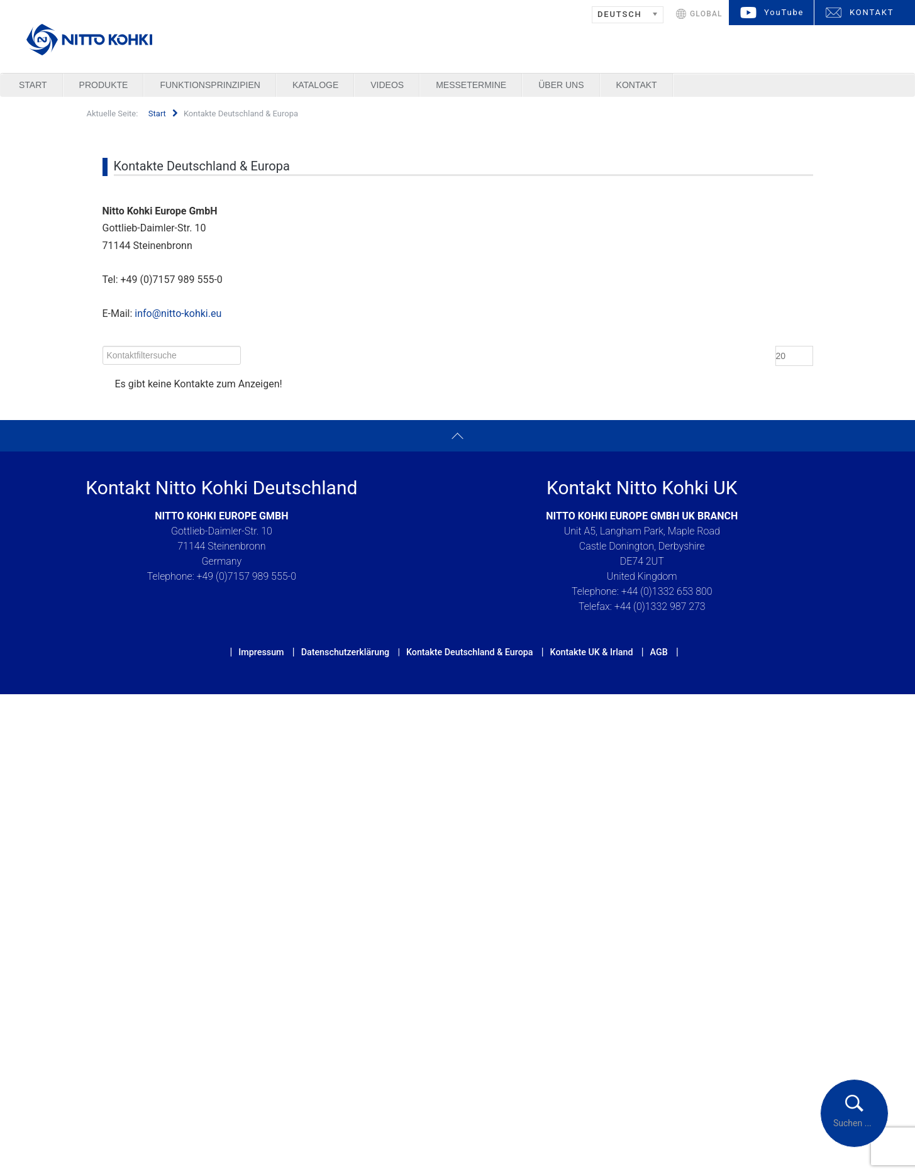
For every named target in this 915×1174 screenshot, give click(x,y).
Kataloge (315, 85)
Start (33, 85)
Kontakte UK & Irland (591, 652)
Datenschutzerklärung (345, 652)
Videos (387, 85)
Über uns (561, 85)
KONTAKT (872, 12)
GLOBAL (706, 13)
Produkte (103, 85)
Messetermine (471, 85)
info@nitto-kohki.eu (178, 313)
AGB (659, 652)
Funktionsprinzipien (210, 85)
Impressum (261, 652)
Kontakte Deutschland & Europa (469, 652)
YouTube (784, 12)
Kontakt (636, 85)
